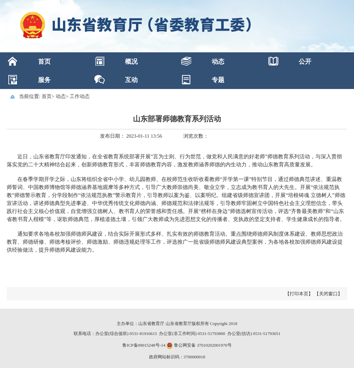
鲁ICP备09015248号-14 (143, 345)
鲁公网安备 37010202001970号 (202, 345)
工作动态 (80, 96)
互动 (131, 79)
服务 (44, 79)
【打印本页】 (299, 293)
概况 (131, 61)
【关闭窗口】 (328, 293)
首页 (44, 61)
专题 (218, 79)
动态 (218, 61)
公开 (305, 61)
